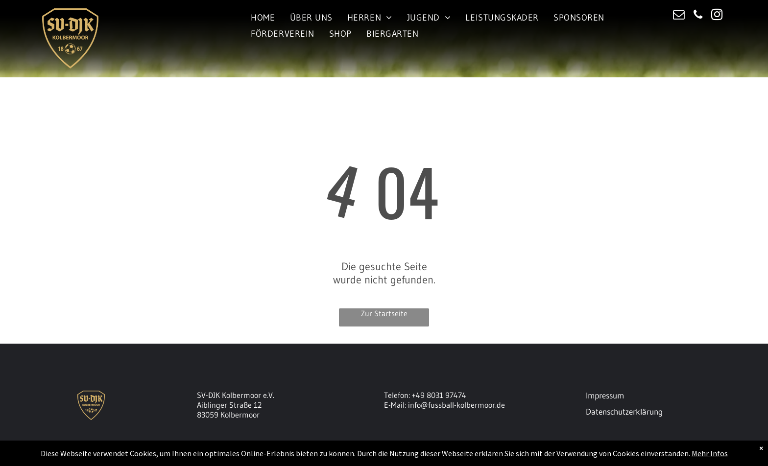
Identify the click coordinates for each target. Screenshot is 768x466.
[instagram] (716, 15)
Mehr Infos (710, 453)
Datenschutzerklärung (624, 411)
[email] (678, 15)
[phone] (697, 15)
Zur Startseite (384, 313)
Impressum (605, 395)
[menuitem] (262, 17)
